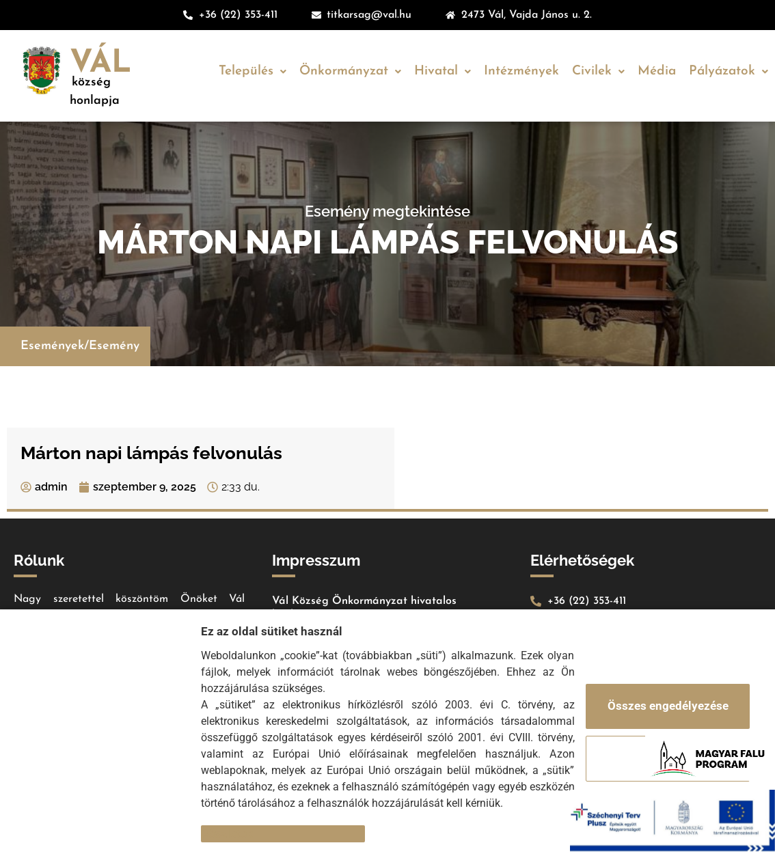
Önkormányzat (350, 71)
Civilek (598, 71)
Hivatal (442, 71)
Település (252, 71)
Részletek (227, 833)
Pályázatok (728, 71)
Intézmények (521, 71)
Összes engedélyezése (668, 706)
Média (657, 71)
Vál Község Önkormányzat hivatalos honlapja (364, 608)
